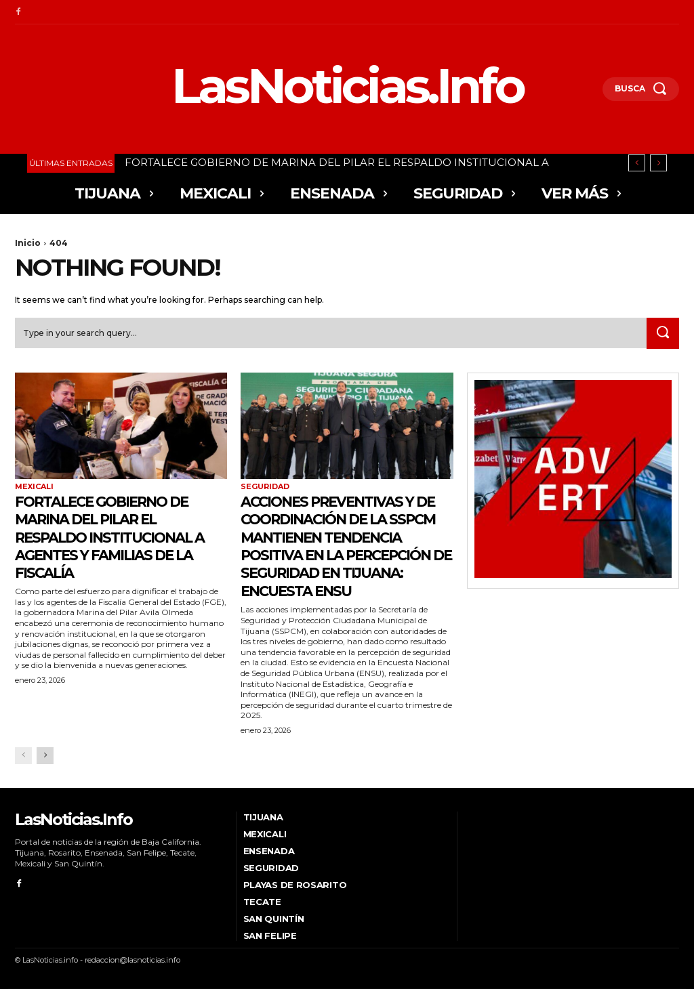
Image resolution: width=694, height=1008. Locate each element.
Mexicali (34, 487)
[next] (658, 162)
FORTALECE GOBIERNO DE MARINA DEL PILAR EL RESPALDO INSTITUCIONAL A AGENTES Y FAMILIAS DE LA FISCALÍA (118, 537)
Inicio (28, 243)
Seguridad (265, 487)
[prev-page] (23, 773)
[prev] (636, 162)
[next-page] (45, 773)
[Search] (661, 334)
